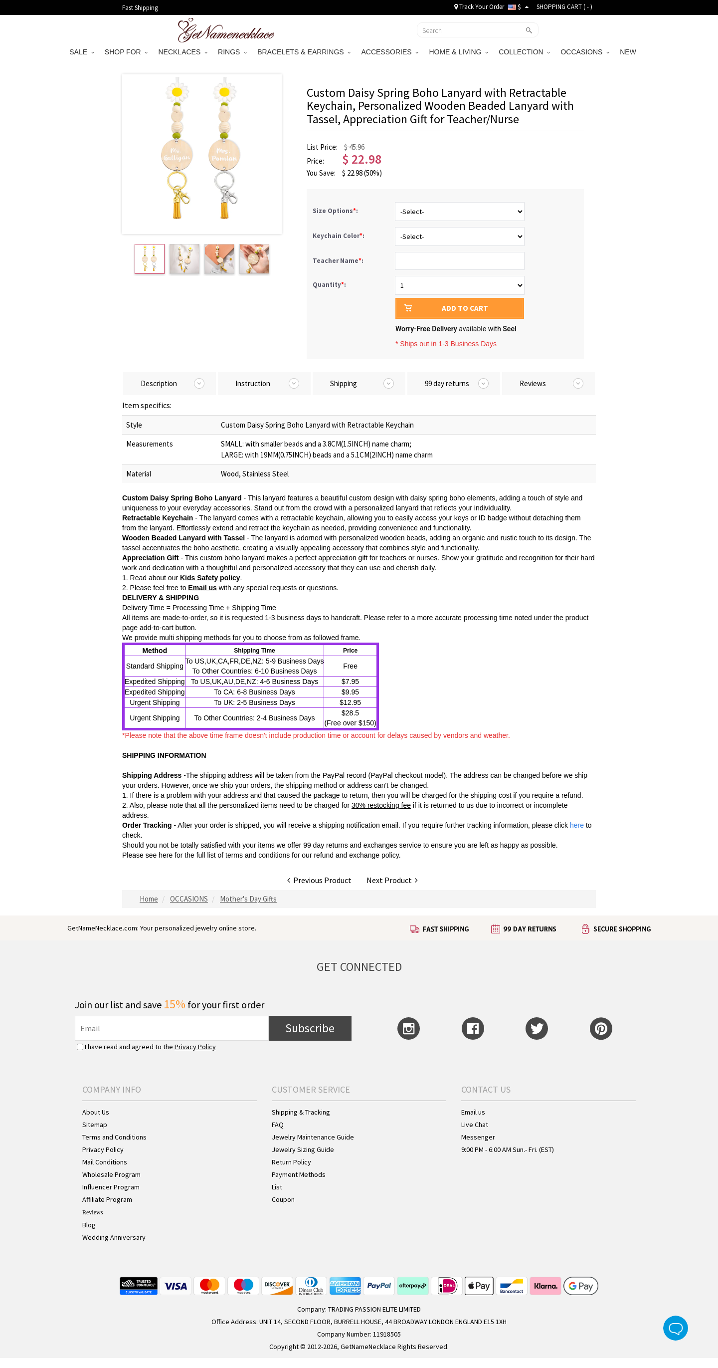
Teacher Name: (339, 260)
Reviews (92, 1212)
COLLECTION (524, 52)
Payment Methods (299, 1174)
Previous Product (319, 880)
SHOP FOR (126, 52)
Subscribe (310, 1028)
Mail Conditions (104, 1161)
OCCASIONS (584, 52)
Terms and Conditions (114, 1137)
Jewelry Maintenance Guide (313, 1137)
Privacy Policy (195, 1046)
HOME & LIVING (458, 52)
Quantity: (329, 284)
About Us (95, 1112)
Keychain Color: (339, 235)
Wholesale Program (111, 1174)
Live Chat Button (675, 1328)
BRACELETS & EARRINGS (304, 52)
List (277, 1186)
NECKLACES (182, 52)
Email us (473, 1112)
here (166, 855)
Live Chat (474, 1124)
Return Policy (291, 1161)
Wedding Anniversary (114, 1237)
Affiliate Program (107, 1199)
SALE (81, 52)
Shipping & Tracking (301, 1112)
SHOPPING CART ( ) (564, 6)
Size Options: (336, 211)
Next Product (392, 880)
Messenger (478, 1137)
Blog (89, 1224)
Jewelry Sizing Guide (303, 1149)
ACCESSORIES (389, 52)
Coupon (283, 1199)
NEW (629, 52)
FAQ (278, 1124)
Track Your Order (479, 6)
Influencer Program (111, 1186)
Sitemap (94, 1124)
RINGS (232, 52)
